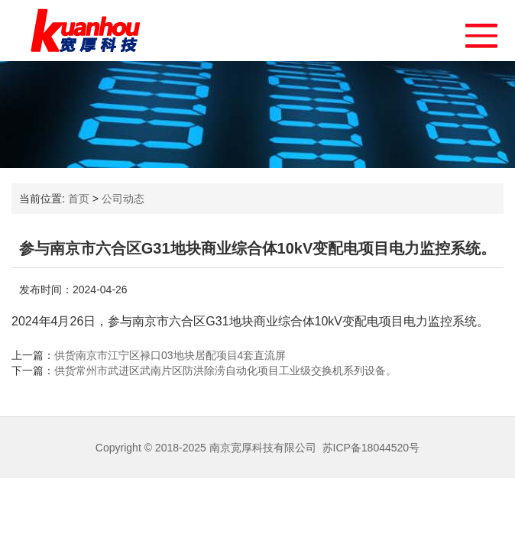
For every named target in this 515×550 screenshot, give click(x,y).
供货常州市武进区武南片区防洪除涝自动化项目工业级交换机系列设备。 (225, 370)
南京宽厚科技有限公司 (262, 448)
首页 (78, 198)
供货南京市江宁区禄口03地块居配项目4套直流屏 (170, 355)
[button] (474, 31)
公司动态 (123, 198)
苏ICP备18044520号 (371, 448)
